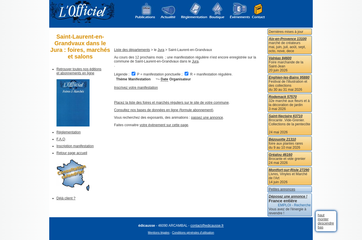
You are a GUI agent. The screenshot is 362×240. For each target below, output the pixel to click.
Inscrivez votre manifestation (136, 88)
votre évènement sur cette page (164, 125)
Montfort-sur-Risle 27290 (289, 170)
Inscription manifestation (75, 146)
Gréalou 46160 (280, 155)
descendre (326, 223)
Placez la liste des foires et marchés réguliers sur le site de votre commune (171, 103)
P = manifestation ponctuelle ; (157, 74)
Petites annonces (282, 189)
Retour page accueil (71, 153)
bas (320, 227)
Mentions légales (159, 232)
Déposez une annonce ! (288, 196)
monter (323, 219)
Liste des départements (132, 50)
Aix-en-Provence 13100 (287, 39)
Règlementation (68, 132)
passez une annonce (207, 118)
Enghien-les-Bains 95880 (289, 77)
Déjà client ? (65, 198)
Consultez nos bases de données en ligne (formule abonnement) (163, 110)
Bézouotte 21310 (282, 139)
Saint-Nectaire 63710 (285, 116)
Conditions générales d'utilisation (193, 232)
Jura (161, 50)
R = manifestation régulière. (208, 74)
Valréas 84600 (280, 58)
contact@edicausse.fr (207, 226)
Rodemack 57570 (283, 97)
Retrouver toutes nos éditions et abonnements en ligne (78, 71)
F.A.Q (60, 139)
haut (321, 215)
